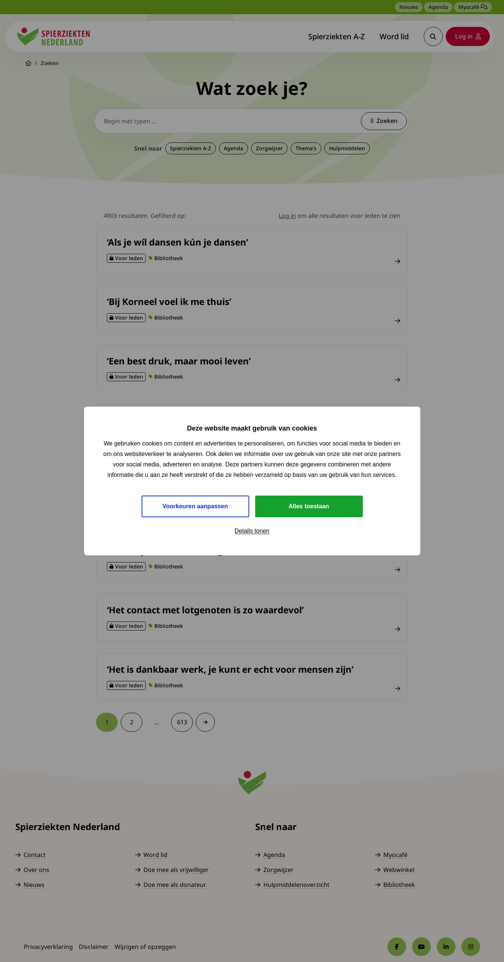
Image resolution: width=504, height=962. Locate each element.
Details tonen (252, 531)
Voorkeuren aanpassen (195, 506)
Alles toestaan (308, 506)
